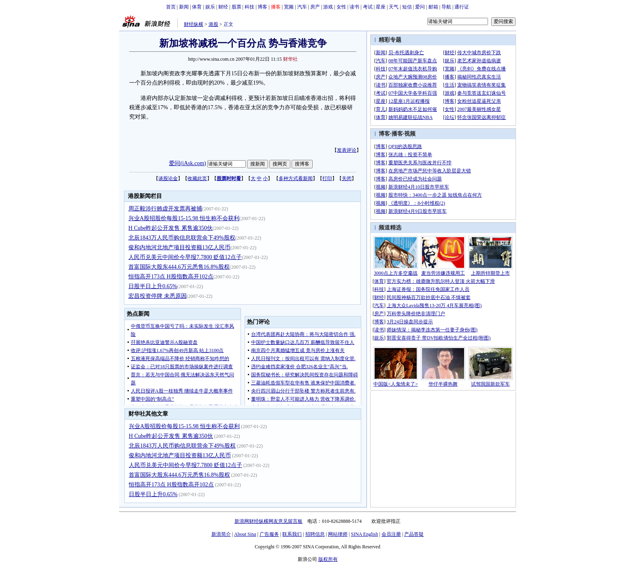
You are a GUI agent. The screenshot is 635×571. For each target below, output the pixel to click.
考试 (368, 7)
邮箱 (433, 7)
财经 (223, 7)
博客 (262, 7)
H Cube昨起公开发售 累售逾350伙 (170, 228)
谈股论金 (168, 178)
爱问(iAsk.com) (187, 163)
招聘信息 (315, 534)
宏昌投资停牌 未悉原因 (157, 296)
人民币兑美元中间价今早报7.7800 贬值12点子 (185, 257)
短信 (407, 7)
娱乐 (210, 7)
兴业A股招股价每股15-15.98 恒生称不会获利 (183, 218)
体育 (197, 7)
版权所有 (328, 559)
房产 (315, 7)
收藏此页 (197, 178)
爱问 (420, 7)
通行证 (461, 7)
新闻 (184, 7)
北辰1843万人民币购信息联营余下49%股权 (181, 238)
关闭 (347, 178)
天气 (393, 7)
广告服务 (269, 534)
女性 (341, 7)
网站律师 (337, 534)
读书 (354, 7)
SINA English (364, 534)
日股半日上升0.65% (152, 286)
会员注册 (391, 534)
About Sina (245, 534)
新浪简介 (221, 534)
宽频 (289, 7)
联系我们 (292, 534)
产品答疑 (414, 534)
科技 (249, 7)
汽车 (302, 7)
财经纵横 (193, 24)
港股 (213, 24)
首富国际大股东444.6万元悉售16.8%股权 (179, 267)
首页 (171, 7)
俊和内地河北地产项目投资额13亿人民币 (179, 247)
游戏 (328, 7)
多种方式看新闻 (296, 178)
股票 (236, 7)
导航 (446, 7)
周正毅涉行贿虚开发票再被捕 (165, 209)
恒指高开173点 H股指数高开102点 (170, 277)
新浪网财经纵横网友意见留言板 (268, 521)
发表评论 (346, 150)
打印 (327, 178)
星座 (381, 7)
